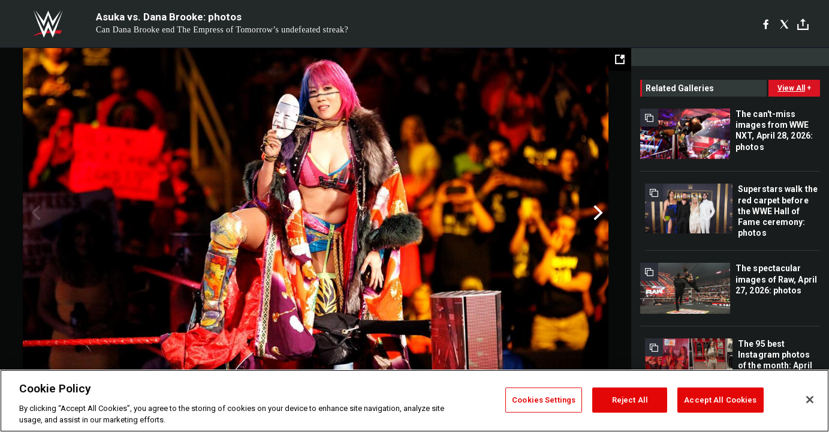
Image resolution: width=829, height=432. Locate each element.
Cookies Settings (543, 399)
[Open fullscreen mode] (619, 59)
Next (596, 213)
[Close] (810, 399)
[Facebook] (765, 24)
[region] (414, 401)
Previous (34, 213)
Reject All (630, 399)
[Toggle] (803, 24)
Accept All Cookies (720, 399)
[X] (784, 24)
